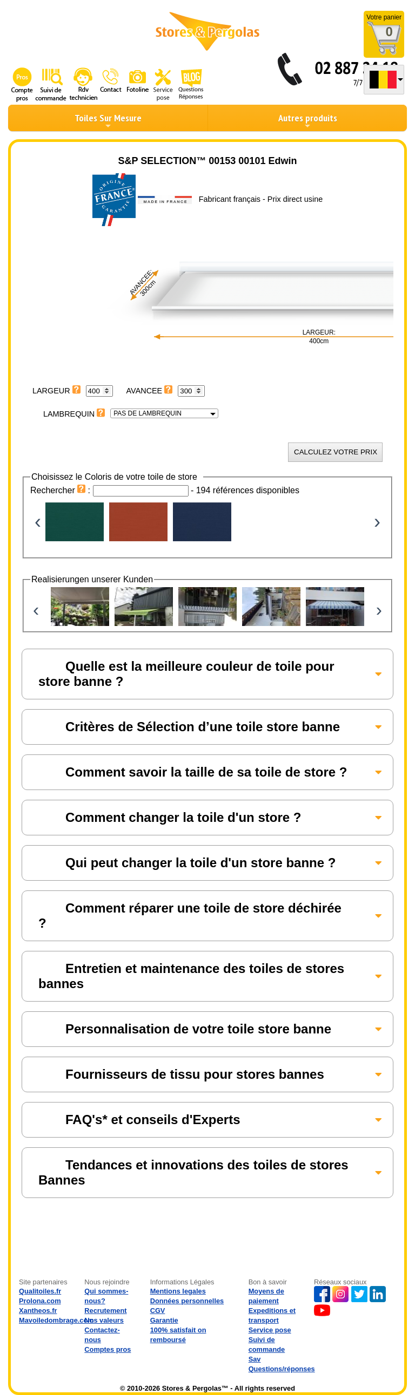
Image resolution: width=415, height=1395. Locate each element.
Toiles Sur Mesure (108, 121)
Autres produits (307, 121)
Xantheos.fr (38, 1310)
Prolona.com (40, 1301)
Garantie (164, 1320)
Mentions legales (178, 1291)
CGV (157, 1310)
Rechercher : (61, 490)
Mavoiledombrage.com (56, 1320)
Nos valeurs (104, 1320)
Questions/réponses (282, 1369)
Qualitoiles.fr (40, 1291)
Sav (255, 1359)
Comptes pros (107, 1349)
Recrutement (105, 1310)
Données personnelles (187, 1301)
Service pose (270, 1330)
